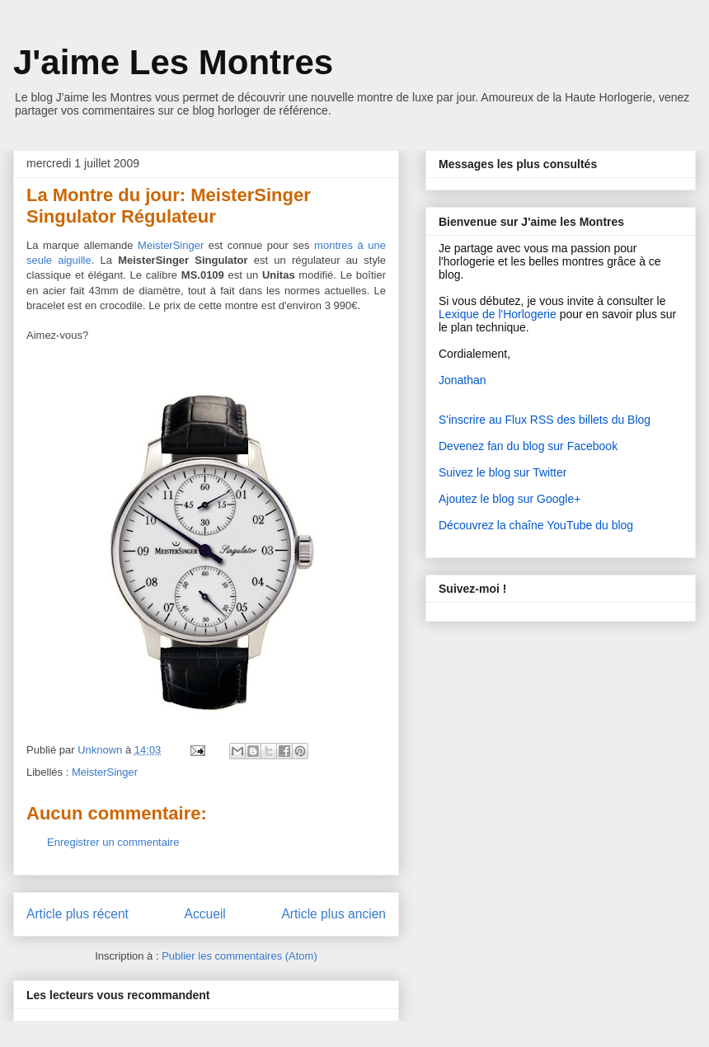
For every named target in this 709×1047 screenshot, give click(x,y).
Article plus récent (77, 914)
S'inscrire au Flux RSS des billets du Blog (544, 419)
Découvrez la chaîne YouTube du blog (536, 525)
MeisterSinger (105, 772)
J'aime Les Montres (173, 62)
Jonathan (462, 380)
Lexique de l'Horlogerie (497, 314)
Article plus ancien (333, 914)
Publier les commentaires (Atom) (239, 956)
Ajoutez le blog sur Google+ (509, 498)
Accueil (205, 914)
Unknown (101, 750)
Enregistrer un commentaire (113, 842)
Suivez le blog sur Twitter (502, 472)
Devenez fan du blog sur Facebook (528, 446)
